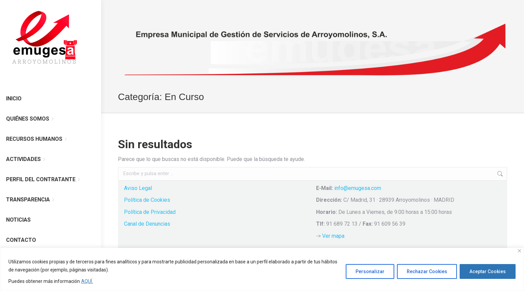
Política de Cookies (147, 200)
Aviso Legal (138, 188)
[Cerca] (519, 250)
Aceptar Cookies (487, 271)
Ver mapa (333, 236)
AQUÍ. (87, 281)
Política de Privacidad (150, 212)
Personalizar (370, 271)
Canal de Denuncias (147, 224)
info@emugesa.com (357, 188)
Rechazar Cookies (427, 271)
